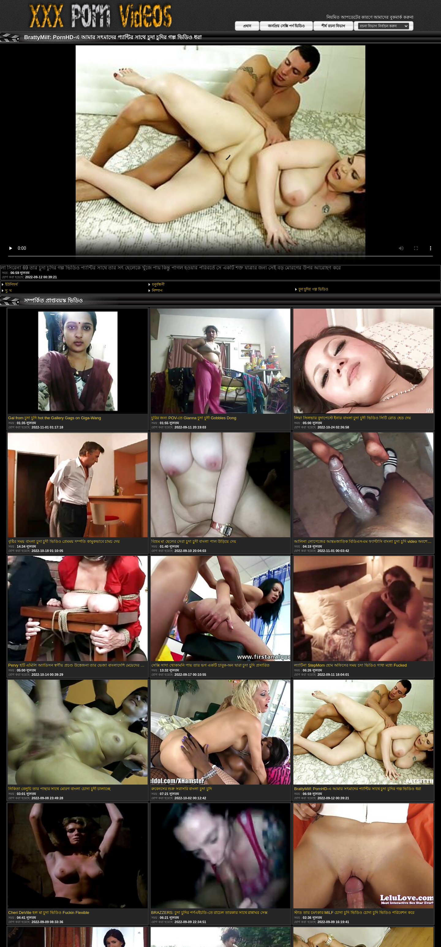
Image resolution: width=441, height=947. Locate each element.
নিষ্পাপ (157, 290)
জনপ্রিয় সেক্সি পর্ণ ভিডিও (286, 26)
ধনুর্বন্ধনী (158, 284)
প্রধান (247, 26)
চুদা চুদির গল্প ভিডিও (313, 289)
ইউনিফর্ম (11, 284)
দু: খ (8, 290)
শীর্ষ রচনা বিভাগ (333, 26)
